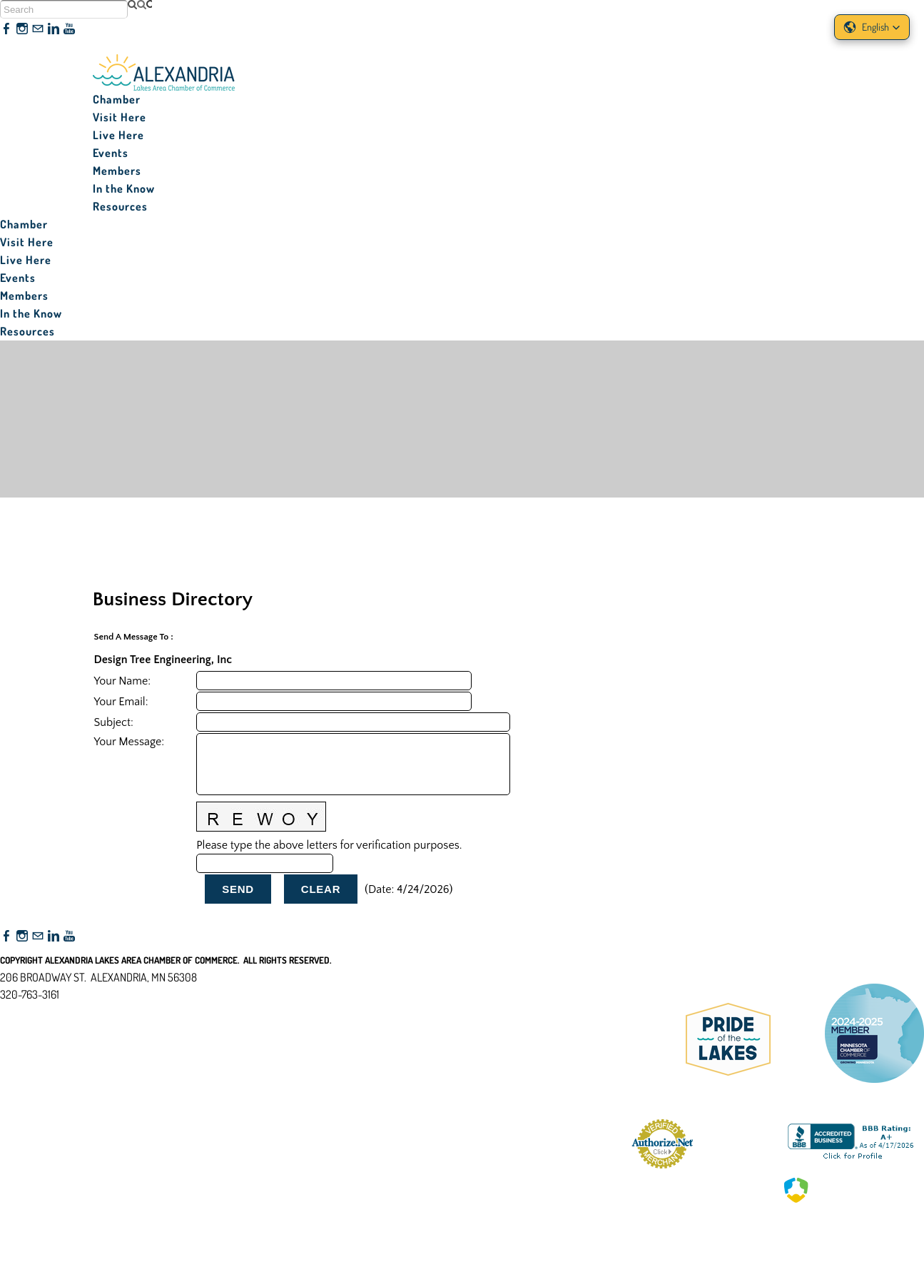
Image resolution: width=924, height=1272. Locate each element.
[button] (871, 27)
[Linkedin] (53, 29)
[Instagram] (22, 29)
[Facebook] (6, 29)
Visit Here (119, 117)
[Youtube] (69, 29)
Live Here (118, 135)
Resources (120, 206)
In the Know (124, 188)
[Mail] (38, 29)
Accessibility (34, 1063)
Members (117, 170)
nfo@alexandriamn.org (61, 1011)
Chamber (117, 99)
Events (110, 153)
